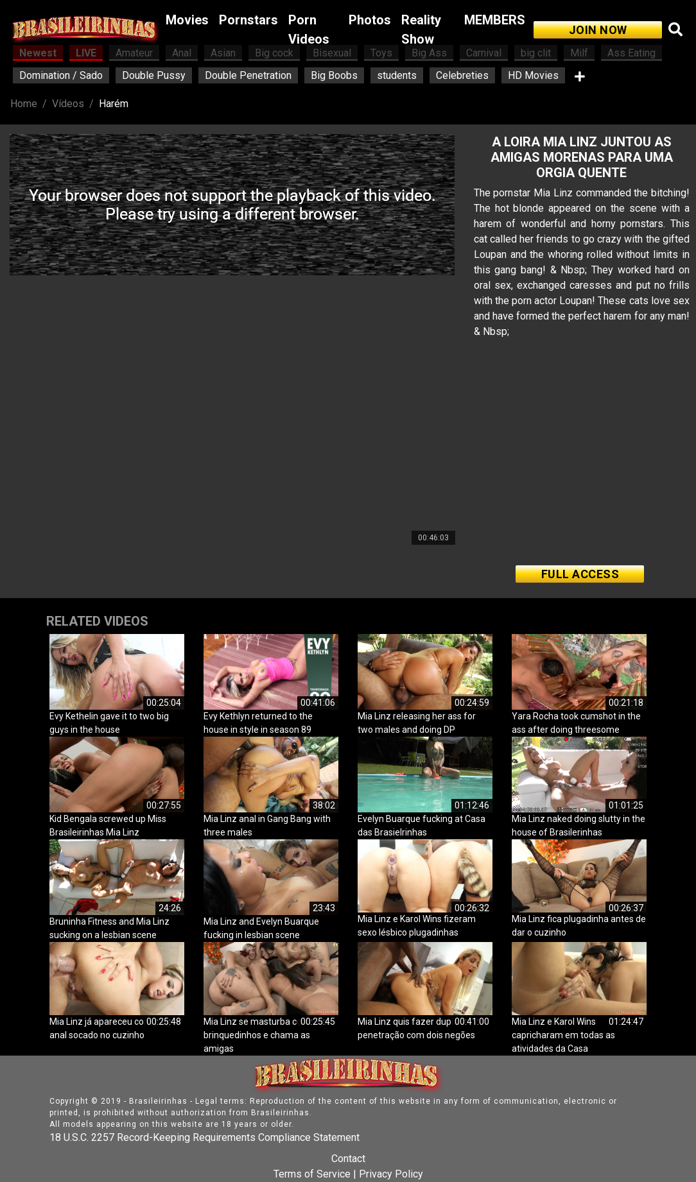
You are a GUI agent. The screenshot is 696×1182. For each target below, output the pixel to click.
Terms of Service (312, 1174)
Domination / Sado (61, 75)
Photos (370, 20)
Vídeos (68, 104)
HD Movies (533, 75)
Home (23, 104)
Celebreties (462, 75)
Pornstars (248, 20)
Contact (348, 1158)
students (397, 75)
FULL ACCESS (580, 574)
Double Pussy (154, 75)
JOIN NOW (598, 30)
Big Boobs (334, 75)
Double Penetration (248, 75)
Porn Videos (308, 29)
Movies (187, 20)
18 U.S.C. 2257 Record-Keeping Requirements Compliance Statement (204, 1137)
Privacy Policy (391, 1174)
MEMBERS (494, 20)
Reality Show (421, 29)
